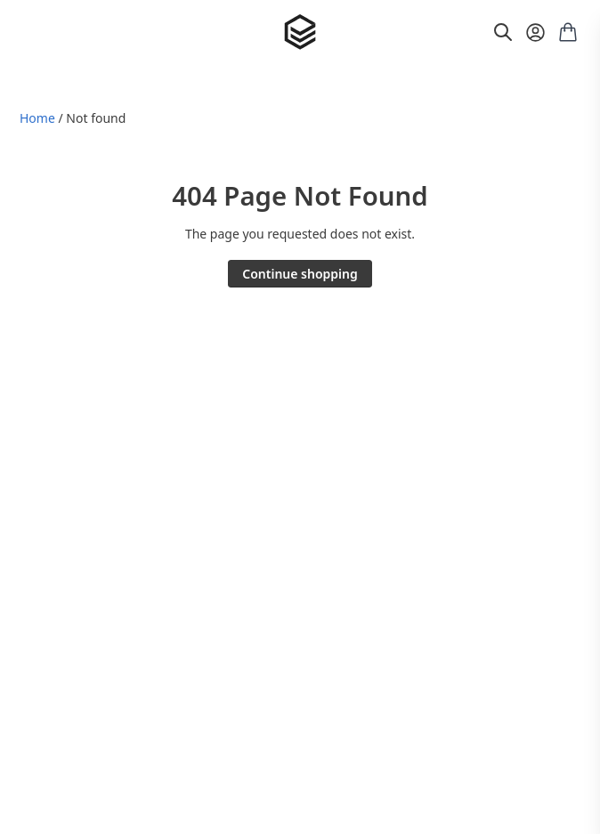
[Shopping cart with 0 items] (568, 32)
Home (37, 117)
